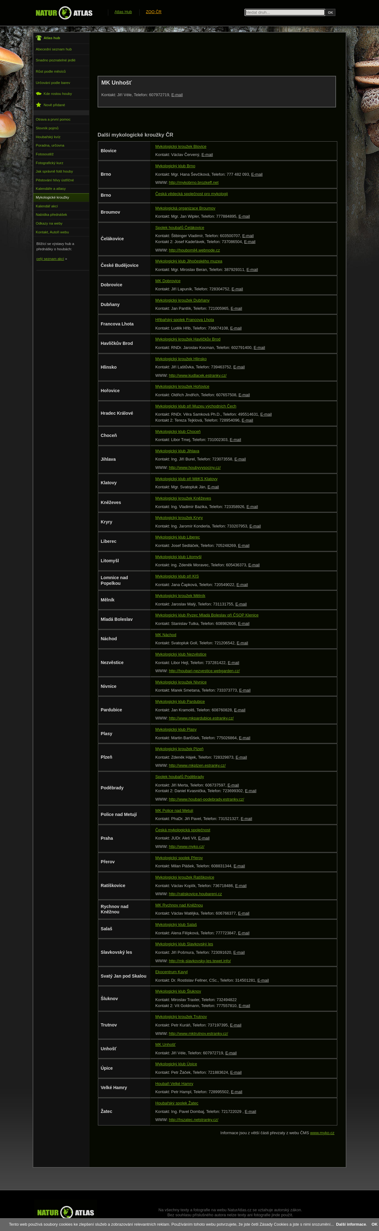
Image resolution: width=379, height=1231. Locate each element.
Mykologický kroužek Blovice (180, 146)
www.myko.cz (322, 1132)
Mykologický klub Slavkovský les (184, 944)
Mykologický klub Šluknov (178, 991)
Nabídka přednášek (51, 214)
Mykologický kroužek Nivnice (181, 682)
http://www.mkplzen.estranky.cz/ (197, 765)
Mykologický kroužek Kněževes (183, 498)
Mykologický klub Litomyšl (178, 556)
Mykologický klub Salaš (176, 924)
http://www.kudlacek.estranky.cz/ (198, 375)
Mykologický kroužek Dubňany (182, 300)
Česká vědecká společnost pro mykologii (191, 193)
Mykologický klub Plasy (176, 729)
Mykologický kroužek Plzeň (179, 748)
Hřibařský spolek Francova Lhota (184, 319)
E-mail (177, 94)
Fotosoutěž (45, 154)
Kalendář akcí (47, 206)
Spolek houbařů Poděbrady (179, 776)
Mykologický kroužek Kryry (179, 517)
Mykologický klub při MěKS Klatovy (186, 478)
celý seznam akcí (50, 259)
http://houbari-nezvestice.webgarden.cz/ (204, 670)
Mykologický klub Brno (175, 166)
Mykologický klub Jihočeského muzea (188, 261)
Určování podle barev (53, 83)
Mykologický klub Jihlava (177, 451)
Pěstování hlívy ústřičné (55, 180)
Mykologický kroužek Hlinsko (181, 358)
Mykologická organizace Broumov (185, 208)
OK (374, 1224)
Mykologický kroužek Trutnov (181, 1016)
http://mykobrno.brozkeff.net (193, 182)
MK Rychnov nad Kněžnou (179, 905)
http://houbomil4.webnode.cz (194, 250)
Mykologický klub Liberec (177, 537)
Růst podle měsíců (51, 71)
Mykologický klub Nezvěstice (180, 654)
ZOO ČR (154, 11)
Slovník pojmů (47, 128)
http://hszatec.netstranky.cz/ (193, 1119)
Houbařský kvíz (48, 137)
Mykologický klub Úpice (176, 1064)
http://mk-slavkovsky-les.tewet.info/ (200, 960)
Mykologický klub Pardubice (180, 701)
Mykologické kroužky (52, 197)
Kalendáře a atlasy (51, 188)
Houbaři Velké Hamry (174, 1083)
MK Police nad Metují (174, 810)
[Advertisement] (212, 54)
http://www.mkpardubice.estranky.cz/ (201, 718)
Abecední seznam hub (54, 49)
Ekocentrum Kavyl (171, 971)
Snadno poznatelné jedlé (56, 60)
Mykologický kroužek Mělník (180, 595)
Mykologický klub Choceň (177, 431)
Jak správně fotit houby (54, 171)
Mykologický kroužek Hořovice (182, 386)
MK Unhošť (165, 1044)
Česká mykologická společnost (182, 830)
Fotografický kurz (49, 163)
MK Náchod (165, 634)
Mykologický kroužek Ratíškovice (184, 877)
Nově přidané (50, 105)
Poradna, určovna (50, 145)
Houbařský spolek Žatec (176, 1103)
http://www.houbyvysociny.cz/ (195, 467)
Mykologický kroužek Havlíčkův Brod (188, 339)
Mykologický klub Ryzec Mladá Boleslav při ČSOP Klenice (207, 615)
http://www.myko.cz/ (186, 846)
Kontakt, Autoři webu (52, 232)
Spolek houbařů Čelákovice (179, 227)
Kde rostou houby (54, 93)
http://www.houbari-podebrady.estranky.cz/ (206, 799)
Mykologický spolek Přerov (179, 857)
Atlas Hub (123, 11)
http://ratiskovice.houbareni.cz (195, 893)
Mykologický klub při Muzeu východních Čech (195, 406)
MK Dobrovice (167, 280)
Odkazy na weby (49, 223)
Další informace (351, 1224)
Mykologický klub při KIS (177, 576)
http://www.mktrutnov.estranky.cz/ (198, 1033)
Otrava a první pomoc (53, 119)
